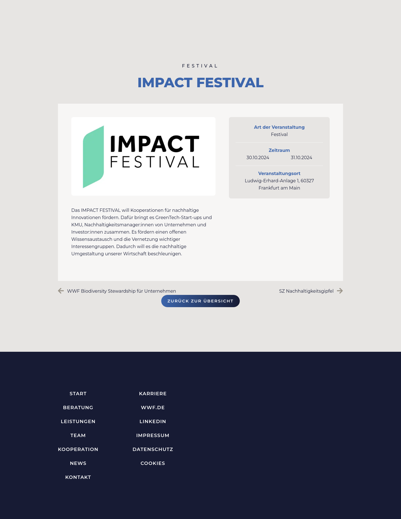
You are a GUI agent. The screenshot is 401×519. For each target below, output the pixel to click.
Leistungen (78, 421)
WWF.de (153, 407)
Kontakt (78, 477)
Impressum (152, 435)
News (78, 463)
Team (78, 435)
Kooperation (78, 449)
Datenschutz (153, 449)
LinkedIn (153, 421)
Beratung (78, 407)
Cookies (153, 463)
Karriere (153, 393)
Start (78, 393)
